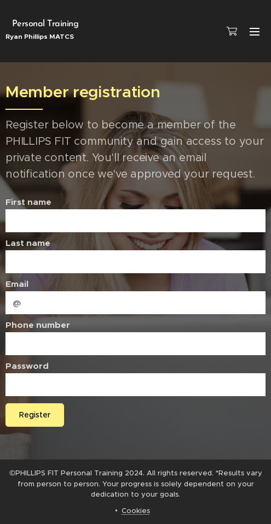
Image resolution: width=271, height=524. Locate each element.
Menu (255, 31)
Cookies (136, 510)
